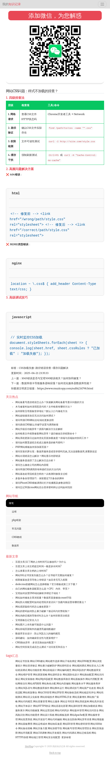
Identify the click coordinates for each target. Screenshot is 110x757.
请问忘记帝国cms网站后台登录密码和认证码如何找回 (43, 487)
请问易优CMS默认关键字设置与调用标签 (36, 424)
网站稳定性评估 (87, 692)
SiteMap (29, 746)
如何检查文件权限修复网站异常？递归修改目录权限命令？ (46, 433)
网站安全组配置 (52, 737)
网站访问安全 (91, 710)
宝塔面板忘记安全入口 (27, 620)
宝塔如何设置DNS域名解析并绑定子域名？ (38, 593)
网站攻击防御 (70, 719)
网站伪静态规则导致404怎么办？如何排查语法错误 (42, 615)
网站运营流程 (47, 710)
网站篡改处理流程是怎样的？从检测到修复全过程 (41, 473)
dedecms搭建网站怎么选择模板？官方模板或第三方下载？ (46, 584)
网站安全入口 (94, 665)
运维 (14, 511)
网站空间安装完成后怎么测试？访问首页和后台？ (41, 647)
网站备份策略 (25, 728)
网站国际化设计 (71, 674)
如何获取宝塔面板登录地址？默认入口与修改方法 (41, 411)
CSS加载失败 (26, 368)
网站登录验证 (30, 665)
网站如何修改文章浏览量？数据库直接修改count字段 (43, 597)
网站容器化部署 (59, 705)
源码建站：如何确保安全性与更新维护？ (36, 638)
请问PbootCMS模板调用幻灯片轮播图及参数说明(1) (42, 482)
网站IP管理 (58, 692)
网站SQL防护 (79, 670)
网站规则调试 (79, 665)
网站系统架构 (82, 701)
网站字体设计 (25, 705)
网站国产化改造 (87, 688)
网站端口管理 (36, 737)
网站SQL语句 (25, 688)
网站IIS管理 (69, 723)
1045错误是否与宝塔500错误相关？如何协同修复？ (51, 378)
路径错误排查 (43, 368)
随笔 (11, 503)
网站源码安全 (55, 674)
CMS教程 (17, 537)
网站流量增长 (79, 697)
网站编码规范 (64, 670)
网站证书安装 (22, 661)
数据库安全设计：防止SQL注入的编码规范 (37, 633)
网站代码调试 (69, 732)
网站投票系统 (25, 719)
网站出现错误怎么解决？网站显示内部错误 (37, 456)
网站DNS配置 (84, 661)
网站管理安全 (84, 728)
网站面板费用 (25, 723)
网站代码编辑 (55, 719)
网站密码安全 (64, 665)
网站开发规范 (54, 732)
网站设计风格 (47, 714)
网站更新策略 (40, 674)
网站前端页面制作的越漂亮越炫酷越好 (35, 629)
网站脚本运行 (57, 688)
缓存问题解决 (60, 368)
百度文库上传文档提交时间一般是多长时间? (38, 566)
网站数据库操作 (41, 688)
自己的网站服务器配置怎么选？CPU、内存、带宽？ (42, 588)
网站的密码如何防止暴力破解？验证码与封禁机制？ (42, 611)
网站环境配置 (25, 732)
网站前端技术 (47, 697)
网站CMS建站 (37, 661)
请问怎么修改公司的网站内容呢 (31, 464)
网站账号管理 (70, 728)
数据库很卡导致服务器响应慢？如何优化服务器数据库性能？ (57, 383)
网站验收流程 (72, 692)
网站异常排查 (84, 719)
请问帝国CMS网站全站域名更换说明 (34, 420)
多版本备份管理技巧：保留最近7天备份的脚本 (39, 478)
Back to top (55, 752)
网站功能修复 (32, 710)
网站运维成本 (40, 723)
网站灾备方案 (40, 728)
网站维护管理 (25, 674)
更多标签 (66, 737)
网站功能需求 (32, 714)
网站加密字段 (55, 728)
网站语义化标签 (31, 697)
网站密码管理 (83, 723)
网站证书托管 (67, 701)
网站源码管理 (75, 705)
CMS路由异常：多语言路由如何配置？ (35, 642)
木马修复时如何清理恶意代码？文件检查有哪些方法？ (43, 406)
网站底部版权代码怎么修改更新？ (33, 606)
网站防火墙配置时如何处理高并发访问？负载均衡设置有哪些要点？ (50, 602)
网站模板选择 (62, 714)
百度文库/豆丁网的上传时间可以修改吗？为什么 (40, 561)
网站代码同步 (62, 710)
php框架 (16, 520)
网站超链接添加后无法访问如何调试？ (35, 415)
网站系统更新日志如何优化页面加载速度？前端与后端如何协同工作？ (52, 438)
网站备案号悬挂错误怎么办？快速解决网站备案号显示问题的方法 (49, 402)
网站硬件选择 (52, 661)
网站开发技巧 (40, 719)
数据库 (15, 545)
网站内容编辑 (64, 683)
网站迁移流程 (84, 732)
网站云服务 (54, 701)
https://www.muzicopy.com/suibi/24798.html (65, 388)
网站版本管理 (77, 710)
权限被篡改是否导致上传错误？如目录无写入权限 (41, 579)
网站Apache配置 (79, 714)
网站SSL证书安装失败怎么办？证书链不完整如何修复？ (44, 575)
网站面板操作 (78, 679)
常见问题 (16, 528)
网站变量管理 (40, 701)
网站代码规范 (25, 701)
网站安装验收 (28, 679)
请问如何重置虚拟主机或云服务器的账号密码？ (40, 442)
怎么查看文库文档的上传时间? (31, 570)
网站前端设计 (50, 670)
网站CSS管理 (45, 692)
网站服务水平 (78, 683)
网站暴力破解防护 (47, 665)
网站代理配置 (92, 679)
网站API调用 (34, 683)
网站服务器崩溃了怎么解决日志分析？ (35, 460)
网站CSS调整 (40, 732)
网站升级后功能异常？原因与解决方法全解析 (39, 429)
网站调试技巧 (72, 688)
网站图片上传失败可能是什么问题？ (34, 624)
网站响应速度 (55, 723)
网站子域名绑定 (68, 661)
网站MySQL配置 (44, 679)
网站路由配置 (87, 674)
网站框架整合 (30, 692)
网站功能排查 (35, 670)
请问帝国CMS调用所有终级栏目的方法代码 (38, 469)
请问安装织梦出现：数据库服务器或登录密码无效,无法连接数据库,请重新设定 (56, 451)
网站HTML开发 (63, 697)
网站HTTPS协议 (42, 705)
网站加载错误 (90, 705)
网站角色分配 (49, 683)
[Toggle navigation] (102, 4)
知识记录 (11, 4)
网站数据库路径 (62, 679)
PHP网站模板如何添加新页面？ (32, 447)
